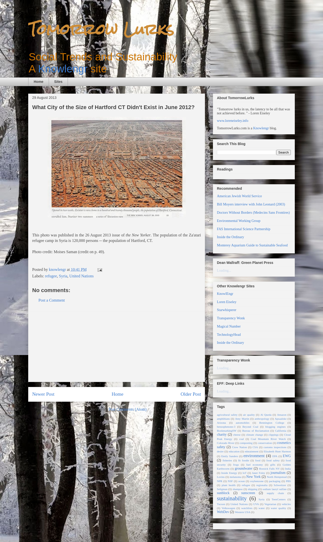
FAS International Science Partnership (243, 229)
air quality (249, 414)
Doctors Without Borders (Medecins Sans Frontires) (253, 212)
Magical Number (229, 326)
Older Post (190, 394)
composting (246, 442)
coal (241, 438)
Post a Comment (51, 300)
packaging (275, 481)
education (234, 451)
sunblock (223, 493)
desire (220, 451)
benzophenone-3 (226, 426)
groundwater (244, 468)
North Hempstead (277, 476)
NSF (230, 481)
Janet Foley (258, 472)
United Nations (81, 276)
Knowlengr (62, 69)
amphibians (223, 418)
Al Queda (266, 414)
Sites (58, 82)
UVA (256, 504)
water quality (278, 508)
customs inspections (275, 447)
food (257, 460)
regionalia (262, 485)
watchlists (247, 508)
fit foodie (243, 460)
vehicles (286, 504)
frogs (236, 464)
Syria (63, 276)
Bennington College (271, 422)
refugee (51, 276)
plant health (229, 485)
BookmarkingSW (226, 430)
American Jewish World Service (239, 196)
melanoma (235, 476)
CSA (255, 447)
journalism (278, 473)
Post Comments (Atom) (128, 409)
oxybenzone (257, 481)
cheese (237, 434)
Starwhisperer (226, 310)
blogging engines (275, 426)
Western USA (242, 512)
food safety (273, 460)
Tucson (221, 504)
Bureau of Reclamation (255, 430)
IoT (245, 472)
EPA (274, 456)
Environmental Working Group (238, 221)
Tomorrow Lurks (101, 29)
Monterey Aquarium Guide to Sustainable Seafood (252, 245)
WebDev (223, 512)
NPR (219, 481)
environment (254, 455)
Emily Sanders (229, 456)
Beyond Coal (250, 426)
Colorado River (225, 442)
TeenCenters (279, 499)
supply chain (275, 493)
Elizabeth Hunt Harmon (277, 451)
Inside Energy (229, 472)
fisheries (227, 460)
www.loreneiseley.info (232, 121)
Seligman (222, 489)
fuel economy (254, 464)
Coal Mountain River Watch (268, 438)
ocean (241, 481)
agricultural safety (227, 414)
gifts (272, 464)
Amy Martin (242, 418)
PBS (288, 481)
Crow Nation (239, 447)
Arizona (221, 422)
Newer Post (43, 394)
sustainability (232, 498)
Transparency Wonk (231, 318)
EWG (287, 456)
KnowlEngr (225, 294)
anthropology (262, 418)
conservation (265, 442)
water (262, 508)
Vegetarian (270, 504)
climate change (254, 434)
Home (38, 82)
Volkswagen (228, 508)
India (288, 468)
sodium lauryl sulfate (275, 489)
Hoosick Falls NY (269, 468)
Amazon (282, 414)
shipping (253, 489)
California (280, 430)
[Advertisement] (116, 347)
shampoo (238, 489)
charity (222, 434)
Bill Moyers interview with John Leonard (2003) (251, 204)
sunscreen (248, 493)
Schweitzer (280, 485)
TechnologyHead (229, 335)
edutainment (251, 451)
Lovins (221, 476)
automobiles (242, 422)
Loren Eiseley (226, 302)
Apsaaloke (281, 418)
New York (253, 477)
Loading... (224, 270)
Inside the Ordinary (230, 237)
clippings (273, 434)
